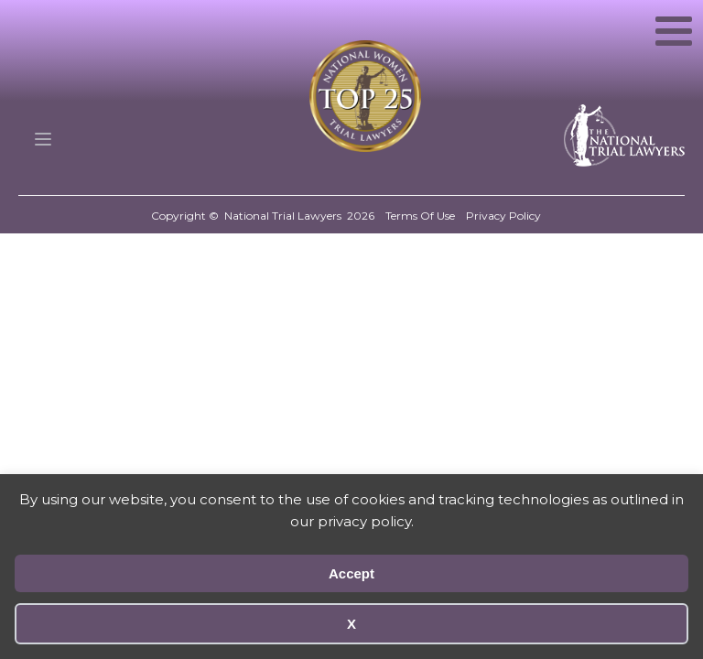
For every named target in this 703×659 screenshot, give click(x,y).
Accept (351, 573)
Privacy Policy (503, 215)
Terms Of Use (420, 215)
